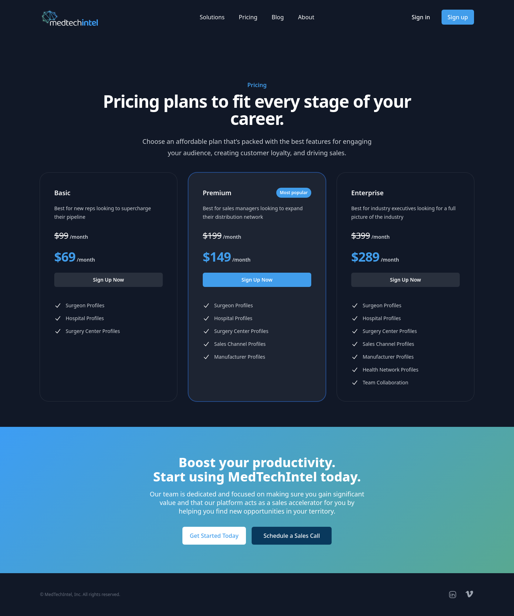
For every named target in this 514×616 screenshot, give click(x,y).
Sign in (421, 17)
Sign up (458, 17)
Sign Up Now (108, 279)
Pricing (248, 17)
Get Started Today (214, 536)
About (306, 17)
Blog (278, 17)
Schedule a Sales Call (291, 536)
